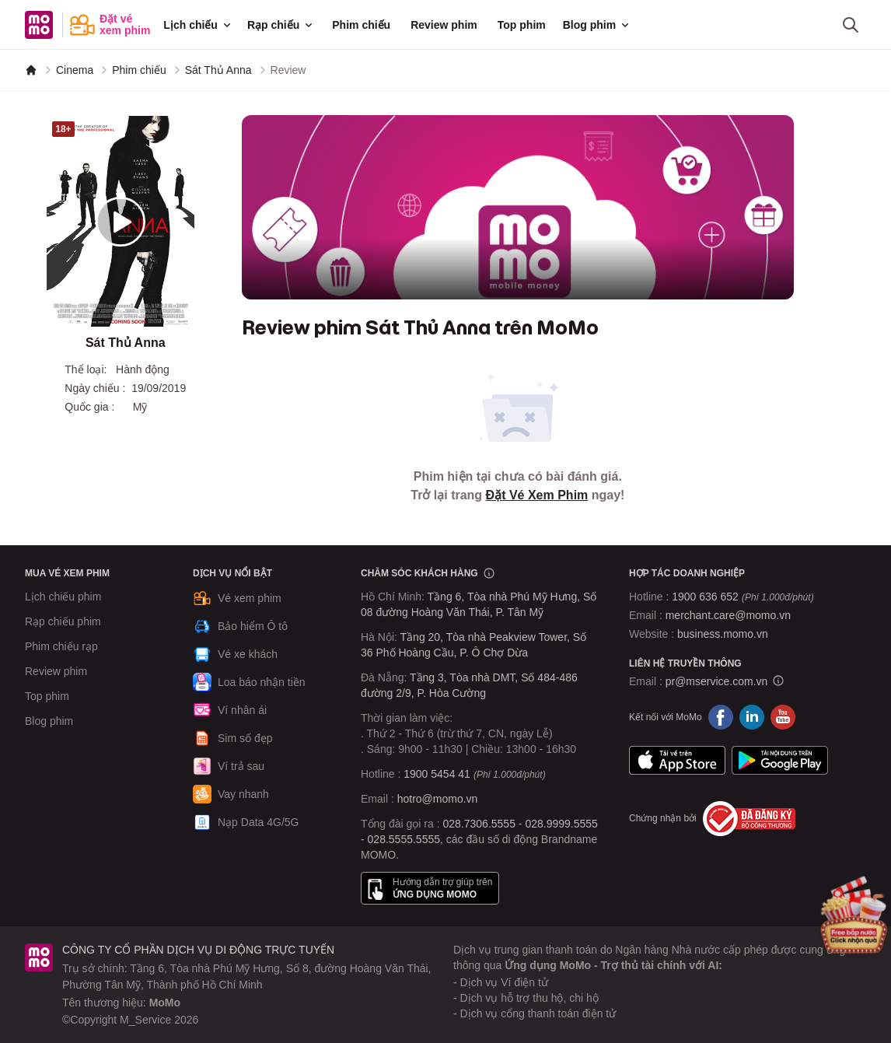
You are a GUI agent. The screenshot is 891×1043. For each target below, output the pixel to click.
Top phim (522, 25)
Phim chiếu (361, 25)
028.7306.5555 (479, 823)
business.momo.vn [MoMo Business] (722, 634)
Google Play (780, 760)
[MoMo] (31, 70)
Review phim (444, 25)
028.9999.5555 (561, 823)
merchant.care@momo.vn (728, 615)
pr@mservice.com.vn (717, 681)
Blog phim (597, 25)
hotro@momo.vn (437, 799)
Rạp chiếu (281, 25)
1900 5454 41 (437, 774)
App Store (677, 760)
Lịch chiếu (198, 25)
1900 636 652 (742, 596)
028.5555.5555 (404, 839)
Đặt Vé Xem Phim (537, 495)
